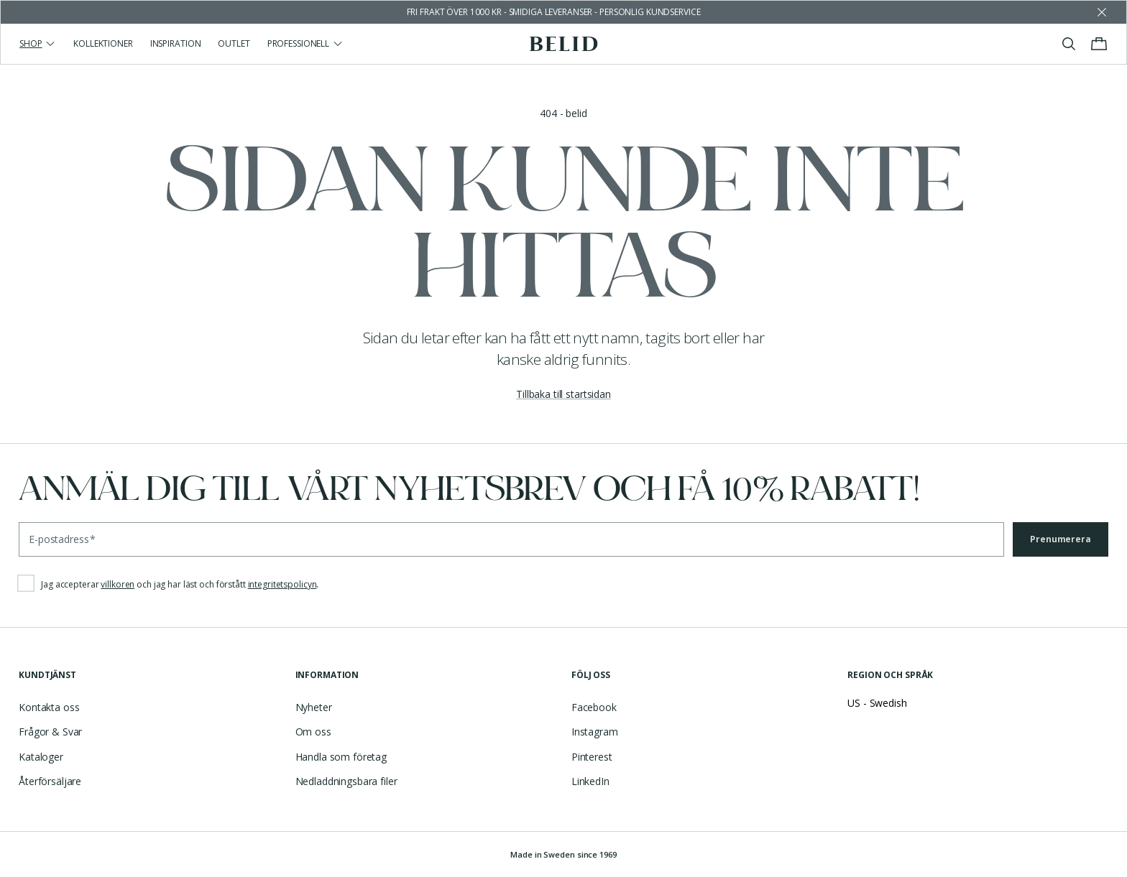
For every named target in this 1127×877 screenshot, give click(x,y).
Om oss (313, 731)
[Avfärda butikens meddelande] (1102, 12)
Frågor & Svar (50, 731)
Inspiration (175, 43)
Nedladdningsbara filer (346, 781)
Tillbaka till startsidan (563, 394)
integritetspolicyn (282, 584)
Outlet (233, 43)
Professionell (305, 43)
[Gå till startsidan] (564, 44)
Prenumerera (1060, 539)
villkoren (117, 584)
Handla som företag (341, 757)
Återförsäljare (50, 781)
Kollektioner (103, 43)
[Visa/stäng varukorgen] (1099, 44)
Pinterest (591, 757)
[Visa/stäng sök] (1069, 44)
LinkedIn (590, 781)
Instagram (594, 731)
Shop (37, 43)
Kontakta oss (49, 707)
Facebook (594, 707)
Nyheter (313, 707)
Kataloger (41, 757)
